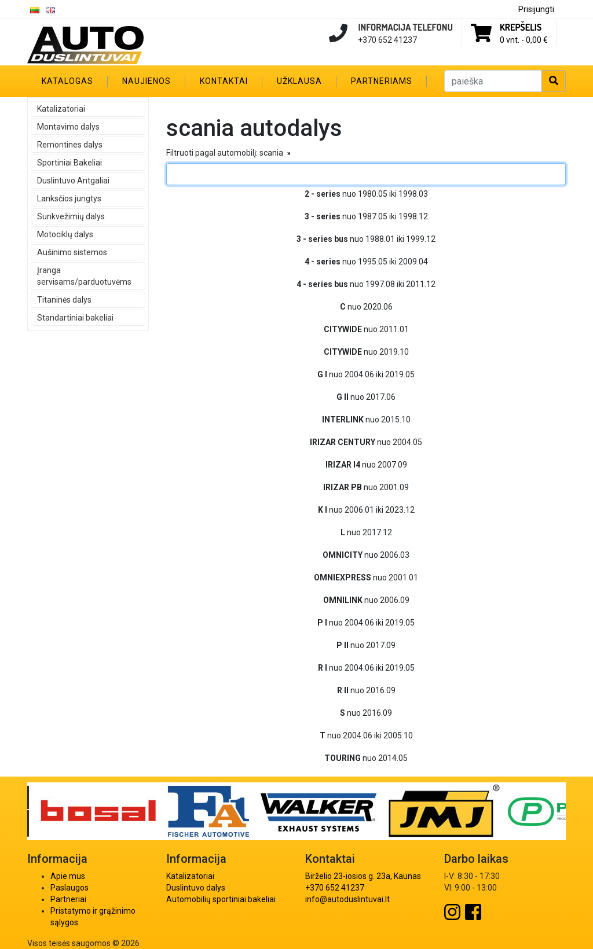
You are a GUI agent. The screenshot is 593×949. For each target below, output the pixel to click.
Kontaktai (224, 81)
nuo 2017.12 (366, 532)
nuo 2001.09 (366, 487)
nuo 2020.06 (366, 306)
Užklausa (299, 81)
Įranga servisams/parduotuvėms (84, 276)
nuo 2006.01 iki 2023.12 (366, 509)
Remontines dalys (70, 144)
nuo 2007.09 (366, 464)
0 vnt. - (524, 40)
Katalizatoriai (61, 108)
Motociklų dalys (65, 234)
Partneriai (68, 899)
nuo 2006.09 (366, 600)
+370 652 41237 (334, 887)
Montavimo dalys (68, 126)
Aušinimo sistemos (72, 252)
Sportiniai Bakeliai (69, 162)
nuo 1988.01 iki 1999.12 (365, 239)
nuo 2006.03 (366, 555)
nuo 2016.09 (366, 690)
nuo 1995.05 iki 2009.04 (366, 261)
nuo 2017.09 (366, 645)
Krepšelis (520, 27)
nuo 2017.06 (366, 397)
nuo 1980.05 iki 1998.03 (366, 193)
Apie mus (67, 876)
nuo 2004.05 (366, 442)
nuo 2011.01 (366, 329)
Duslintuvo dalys (195, 887)
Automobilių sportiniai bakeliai (221, 899)
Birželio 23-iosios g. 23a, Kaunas (363, 876)
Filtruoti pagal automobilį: (212, 152)
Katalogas (67, 81)
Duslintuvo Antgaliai (73, 180)
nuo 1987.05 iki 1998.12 (366, 216)
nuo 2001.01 (366, 577)
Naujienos (146, 81)
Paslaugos (69, 887)
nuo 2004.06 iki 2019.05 (366, 374)
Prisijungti (536, 9)
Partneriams (381, 81)
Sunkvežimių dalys (71, 216)
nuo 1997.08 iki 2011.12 (365, 284)
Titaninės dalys (64, 299)
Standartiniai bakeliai (75, 317)
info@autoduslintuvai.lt (347, 899)
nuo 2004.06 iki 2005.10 (366, 735)
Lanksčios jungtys (69, 198)
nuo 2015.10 (366, 419)
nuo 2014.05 (366, 758)
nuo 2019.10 (366, 351)
